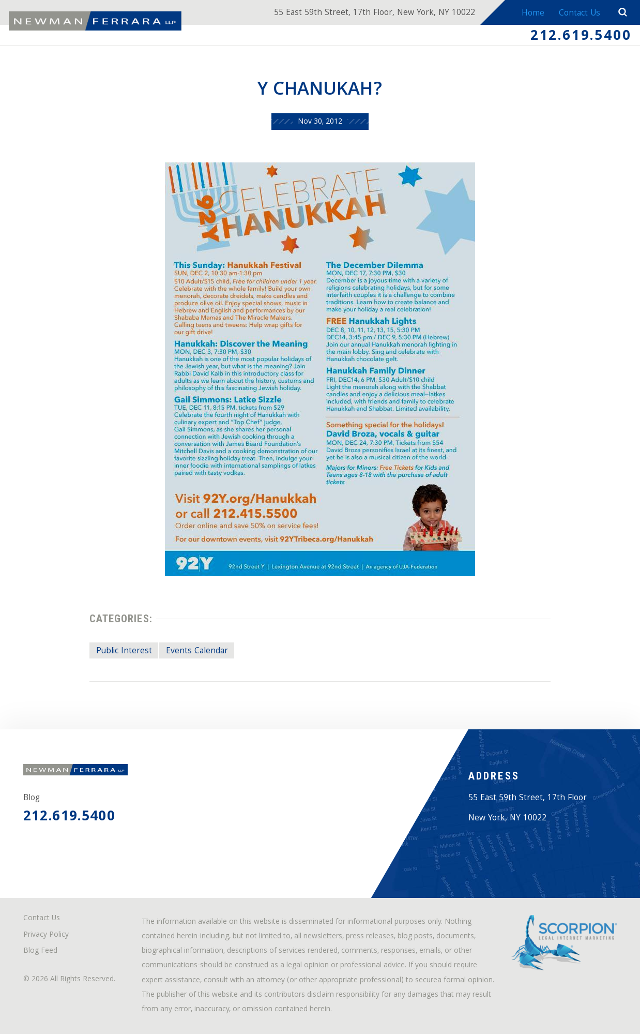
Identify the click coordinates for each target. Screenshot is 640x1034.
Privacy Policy (46, 935)
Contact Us (579, 14)
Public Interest (124, 651)
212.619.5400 (580, 37)
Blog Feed (40, 951)
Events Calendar (197, 651)
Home (533, 14)
